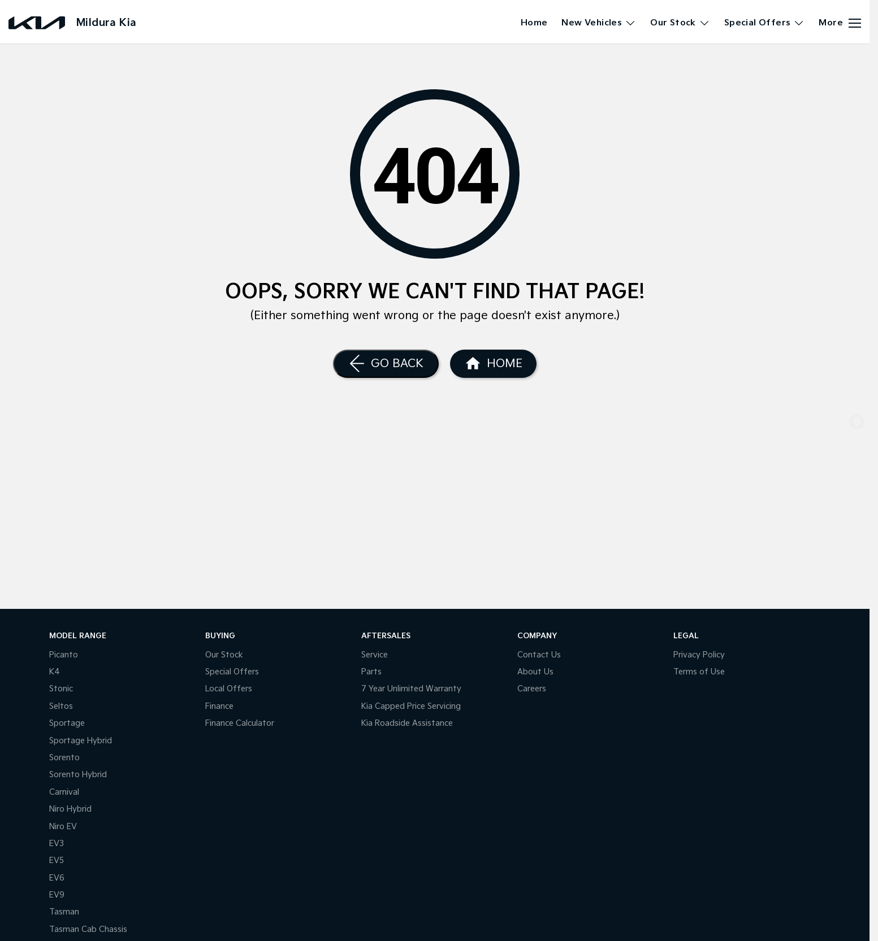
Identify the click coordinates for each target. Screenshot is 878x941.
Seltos (61, 706)
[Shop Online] (857, 423)
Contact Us (539, 655)
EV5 (56, 860)
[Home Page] (493, 364)
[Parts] (857, 541)
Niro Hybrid (70, 809)
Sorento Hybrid (78, 774)
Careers (531, 689)
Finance (219, 706)
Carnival (64, 792)
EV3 (56, 843)
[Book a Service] (857, 453)
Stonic (61, 689)
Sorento (64, 758)
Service (374, 655)
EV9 (56, 895)
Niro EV (63, 826)
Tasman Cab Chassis (88, 929)
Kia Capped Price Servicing (411, 706)
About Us (535, 672)
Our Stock (224, 655)
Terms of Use (699, 672)
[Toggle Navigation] (840, 23)
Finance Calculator (239, 723)
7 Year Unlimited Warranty (411, 689)
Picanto (63, 655)
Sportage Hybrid (80, 741)
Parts (371, 672)
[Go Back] (386, 364)
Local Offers (228, 689)
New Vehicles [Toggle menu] (598, 23)
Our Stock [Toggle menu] (680, 23)
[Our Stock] (857, 393)
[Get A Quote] (857, 513)
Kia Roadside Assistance (407, 723)
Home (534, 23)
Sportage (67, 723)
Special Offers (232, 672)
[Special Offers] (857, 483)
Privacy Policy (699, 655)
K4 (54, 672)
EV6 (56, 878)
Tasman (64, 912)
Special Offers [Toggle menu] (764, 23)
